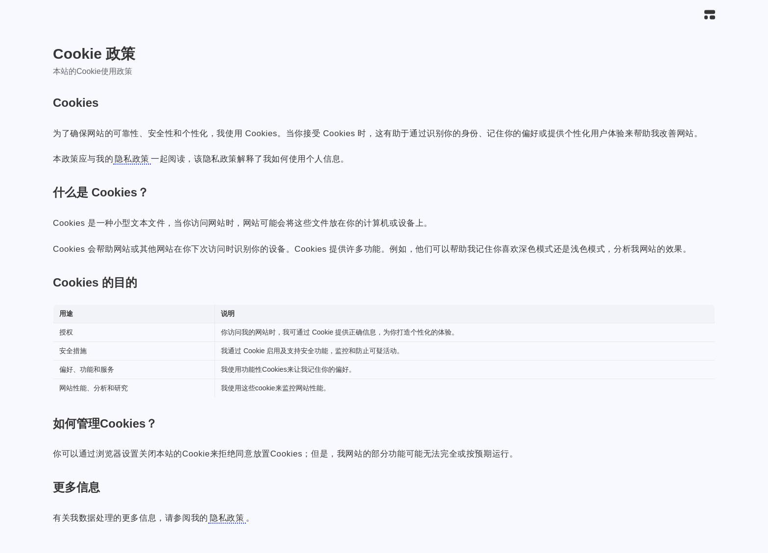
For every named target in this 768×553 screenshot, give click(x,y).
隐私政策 (132, 159)
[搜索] (687, 15)
